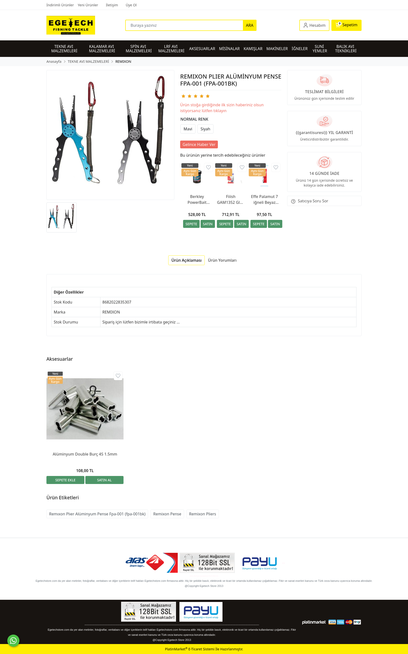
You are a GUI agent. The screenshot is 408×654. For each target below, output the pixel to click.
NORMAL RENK (194, 119)
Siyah (205, 129)
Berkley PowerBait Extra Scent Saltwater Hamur (197, 199)
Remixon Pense (167, 514)
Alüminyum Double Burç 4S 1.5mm (85, 454)
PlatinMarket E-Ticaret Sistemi (189, 649)
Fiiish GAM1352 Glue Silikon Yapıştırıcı (231, 199)
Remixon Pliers (202, 514)
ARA (249, 25)
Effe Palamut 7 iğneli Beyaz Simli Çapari (264, 199)
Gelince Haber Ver (199, 144)
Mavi (188, 129)
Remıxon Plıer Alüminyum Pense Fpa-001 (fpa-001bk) (97, 514)
